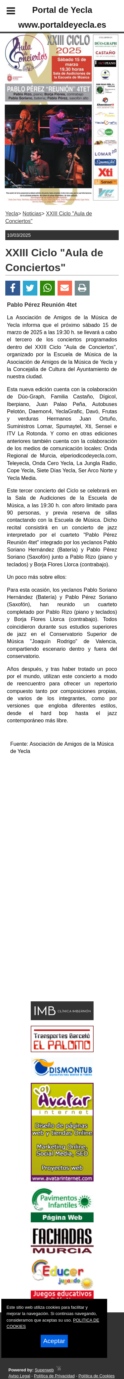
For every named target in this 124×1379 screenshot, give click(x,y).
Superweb (44, 1369)
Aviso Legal (19, 1375)
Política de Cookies (96, 1375)
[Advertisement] (52, 951)
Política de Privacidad (54, 1375)
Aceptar (54, 1340)
